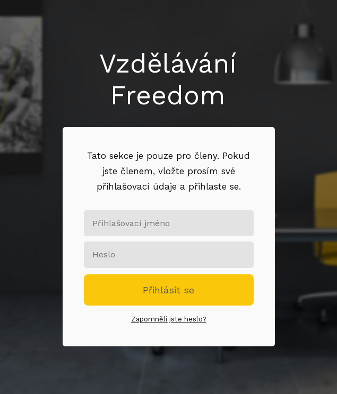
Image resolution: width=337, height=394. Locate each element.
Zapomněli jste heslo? (168, 319)
